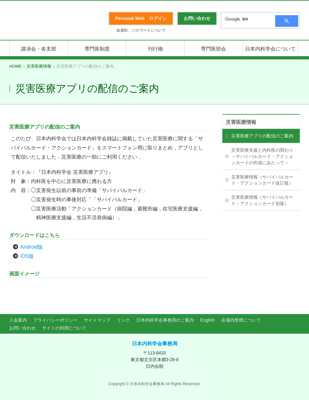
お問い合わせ (22, 327)
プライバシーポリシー (55, 320)
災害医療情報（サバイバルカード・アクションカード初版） (262, 200)
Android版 (31, 247)
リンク (123, 320)
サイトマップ (97, 320)
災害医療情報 (241, 122)
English (207, 320)
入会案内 (18, 320)
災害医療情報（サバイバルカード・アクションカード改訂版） (262, 180)
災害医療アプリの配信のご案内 (262, 135)
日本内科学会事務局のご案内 (165, 320)
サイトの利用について (64, 327)
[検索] (246, 19)
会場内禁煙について (241, 320)
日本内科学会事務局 (154, 343)
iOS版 (27, 256)
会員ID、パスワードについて (141, 30)
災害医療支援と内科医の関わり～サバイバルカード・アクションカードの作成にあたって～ (262, 156)
